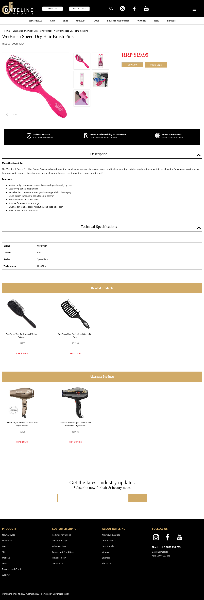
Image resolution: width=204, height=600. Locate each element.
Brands (171, 20)
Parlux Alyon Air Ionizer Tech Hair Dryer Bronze (22, 424)
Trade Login (156, 64)
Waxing (141, 20)
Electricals (35, 20)
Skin (65, 20)
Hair (52, 20)
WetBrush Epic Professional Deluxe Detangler (22, 335)
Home (7, 30)
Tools (95, 20)
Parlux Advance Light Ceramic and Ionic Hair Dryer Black (75, 424)
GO (138, 498)
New (156, 20)
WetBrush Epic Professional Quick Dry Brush (75, 335)
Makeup (80, 20)
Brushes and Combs (118, 20)
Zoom (13, 114)
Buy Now (132, 64)
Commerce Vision (61, 593)
